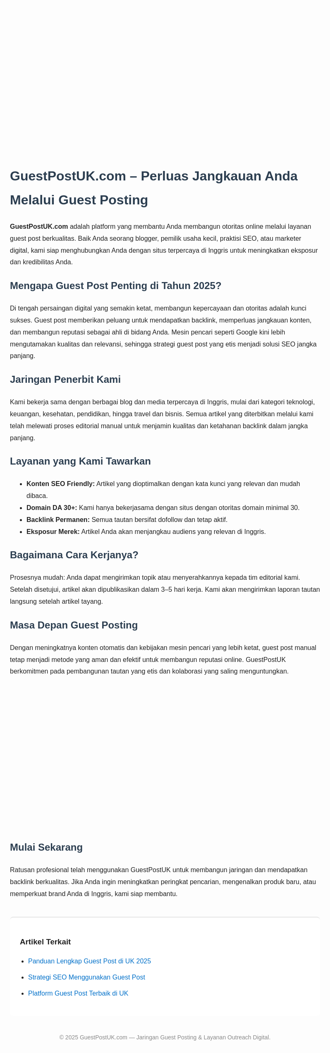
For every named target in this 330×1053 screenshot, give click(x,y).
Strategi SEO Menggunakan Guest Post (86, 977)
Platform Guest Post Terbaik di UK (78, 993)
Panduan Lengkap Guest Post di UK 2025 (89, 961)
